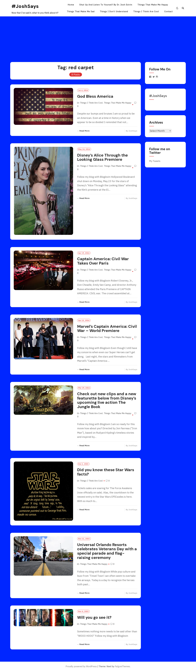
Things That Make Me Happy (152, 4)
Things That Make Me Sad (80, 11)
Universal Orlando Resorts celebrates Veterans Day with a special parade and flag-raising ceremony (107, 551)
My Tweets (154, 161)
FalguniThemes (122, 666)
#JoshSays (25, 6)
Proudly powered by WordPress (81, 666)
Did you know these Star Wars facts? (105, 472)
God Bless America (95, 96)
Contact (168, 11)
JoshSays (133, 131)
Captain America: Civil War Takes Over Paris (103, 261)
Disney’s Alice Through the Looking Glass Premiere (102, 157)
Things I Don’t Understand (114, 11)
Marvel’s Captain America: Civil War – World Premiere (107, 328)
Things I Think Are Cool (146, 11)
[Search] (183, 8)
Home (71, 4)
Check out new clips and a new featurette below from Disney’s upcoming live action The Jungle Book (106, 400)
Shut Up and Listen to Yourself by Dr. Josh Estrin (105, 4)
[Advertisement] (98, 37)
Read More (84, 131)
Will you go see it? (94, 617)
